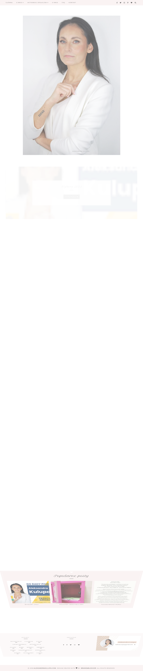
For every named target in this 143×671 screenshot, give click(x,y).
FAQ (63, 2)
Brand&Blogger (88, 668)
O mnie (20, 2)
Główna (9, 2)
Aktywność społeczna (37, 2)
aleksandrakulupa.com (45, 668)
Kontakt (72, 2)
